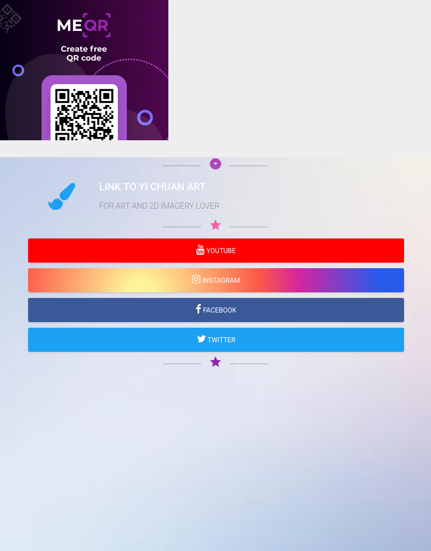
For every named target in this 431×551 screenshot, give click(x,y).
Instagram (220, 280)
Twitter (221, 340)
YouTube (220, 251)
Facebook (219, 310)
